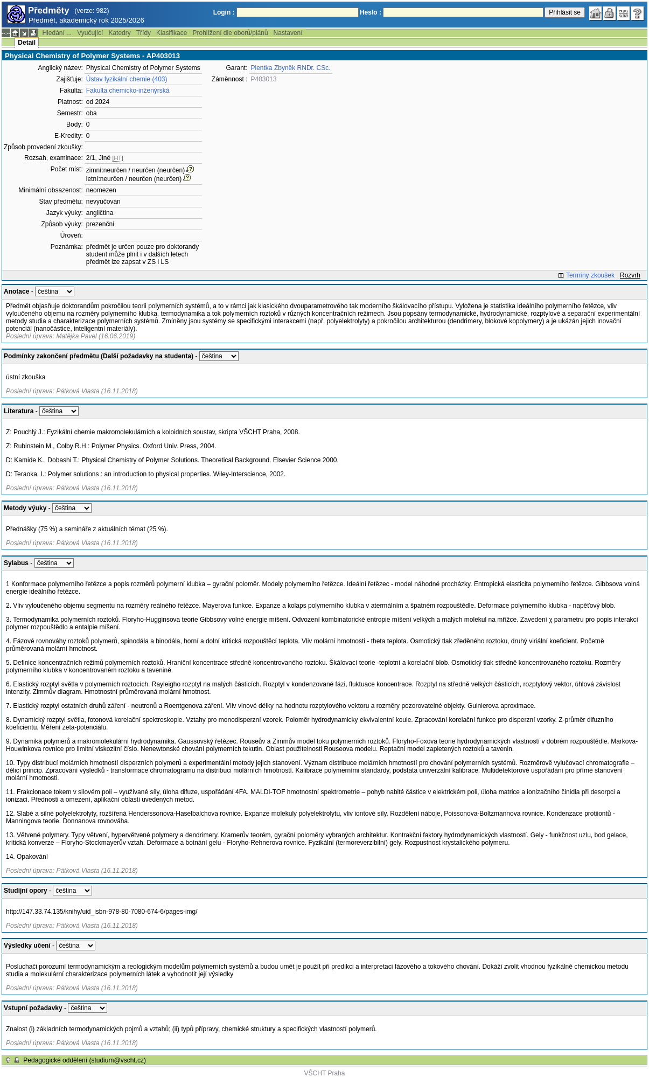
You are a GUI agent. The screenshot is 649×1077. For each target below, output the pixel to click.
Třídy (143, 33)
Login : (224, 12)
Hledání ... (57, 33)
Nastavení (288, 33)
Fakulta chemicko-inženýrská (128, 90)
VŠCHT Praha (324, 1073)
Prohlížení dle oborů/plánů (230, 33)
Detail (27, 42)
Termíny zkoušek (590, 275)
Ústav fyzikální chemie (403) (127, 79)
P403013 (264, 79)
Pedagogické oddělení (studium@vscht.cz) (84, 1060)
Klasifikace (171, 33)
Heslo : (370, 12)
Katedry (119, 33)
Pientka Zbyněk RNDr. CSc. (291, 68)
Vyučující (90, 33)
